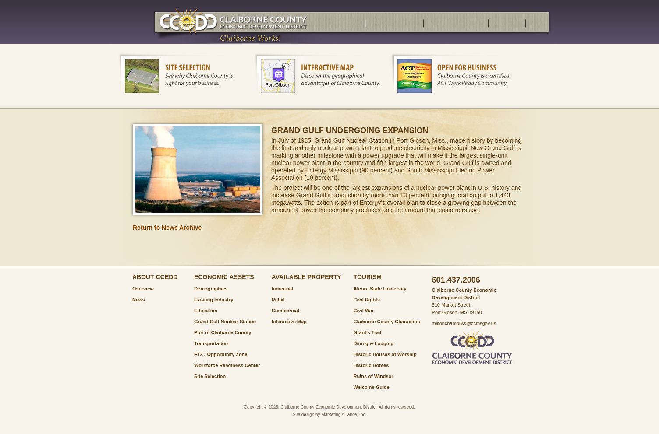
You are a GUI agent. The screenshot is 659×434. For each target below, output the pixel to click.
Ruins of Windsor (373, 376)
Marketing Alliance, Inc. (343, 414)
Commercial (285, 310)
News (138, 299)
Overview (143, 288)
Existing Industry (213, 299)
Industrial (283, 288)
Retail (278, 299)
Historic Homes (371, 365)
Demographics (210, 288)
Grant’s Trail (368, 332)
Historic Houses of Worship (385, 354)
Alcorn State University (380, 288)
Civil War (364, 310)
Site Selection (210, 376)
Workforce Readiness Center (227, 365)
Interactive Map (289, 321)
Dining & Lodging (374, 343)
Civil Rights (367, 299)
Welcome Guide (372, 387)
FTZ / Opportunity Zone (221, 354)
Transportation (211, 343)
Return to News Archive (167, 227)
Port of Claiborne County (222, 332)
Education (205, 310)
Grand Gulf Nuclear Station (225, 321)
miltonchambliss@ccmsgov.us (464, 323)
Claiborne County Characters (387, 321)
